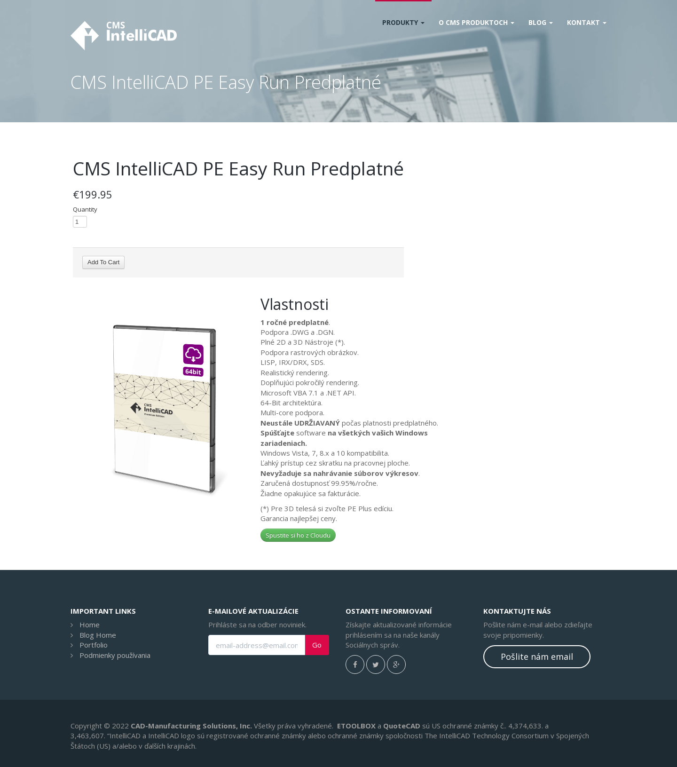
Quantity (85, 209)
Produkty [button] (403, 22)
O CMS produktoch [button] (476, 22)
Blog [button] (540, 22)
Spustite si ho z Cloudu (298, 535)
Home (89, 624)
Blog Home (97, 635)
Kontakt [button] (586, 22)
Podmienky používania (114, 655)
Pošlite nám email (537, 656)
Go (317, 644)
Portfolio (93, 644)
